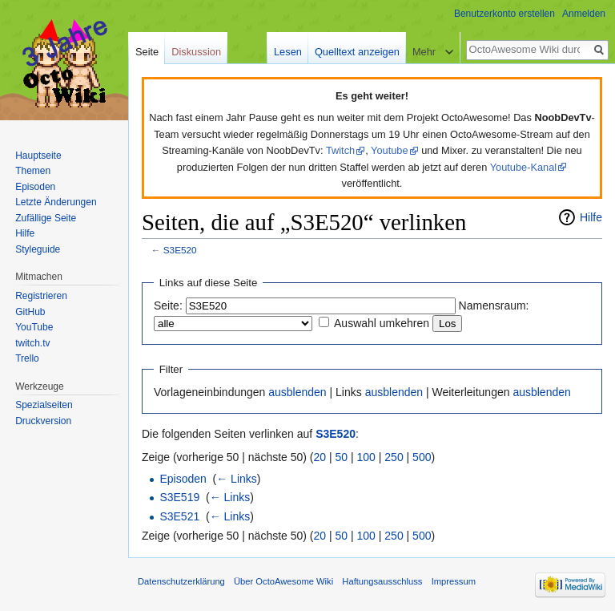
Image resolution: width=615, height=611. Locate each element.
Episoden (182, 478)
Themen (32, 170)
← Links (236, 478)
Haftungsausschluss (382, 581)
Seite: (168, 305)
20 (320, 457)
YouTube (34, 327)
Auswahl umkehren (381, 323)
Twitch (340, 150)
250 (393, 457)
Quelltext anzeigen (357, 52)
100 (366, 457)
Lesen (288, 52)
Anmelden (583, 13)
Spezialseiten (43, 405)
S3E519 (179, 497)
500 (421, 457)
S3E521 (179, 516)
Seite (147, 52)
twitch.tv (32, 343)
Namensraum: (494, 305)
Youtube (389, 150)
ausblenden (297, 392)
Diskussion (196, 52)
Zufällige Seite (45, 218)
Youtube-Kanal (523, 167)
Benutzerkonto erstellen (504, 13)
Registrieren (41, 295)
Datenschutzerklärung (181, 581)
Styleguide (37, 249)
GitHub (30, 312)
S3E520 (180, 250)
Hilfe (591, 217)
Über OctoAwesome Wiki (283, 581)
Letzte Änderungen (55, 202)
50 (342, 457)
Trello (27, 358)
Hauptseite (38, 155)
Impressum (454, 581)
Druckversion (43, 421)
